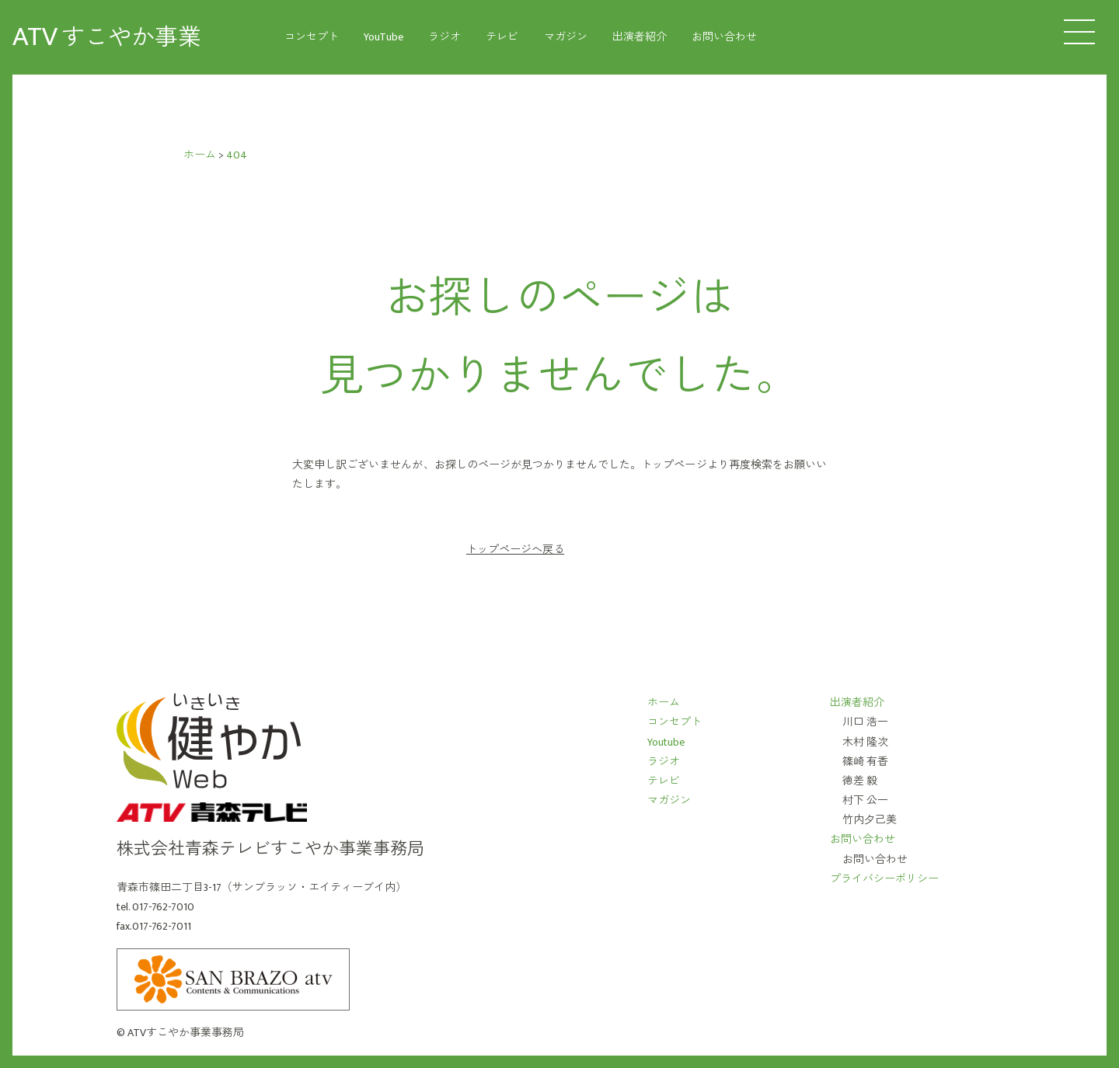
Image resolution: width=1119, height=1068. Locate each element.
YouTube (383, 37)
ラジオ (444, 37)
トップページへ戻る (515, 550)
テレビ (502, 37)
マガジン (565, 37)
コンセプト (311, 37)
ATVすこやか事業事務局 (185, 1033)
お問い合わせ (724, 37)
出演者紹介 (639, 37)
